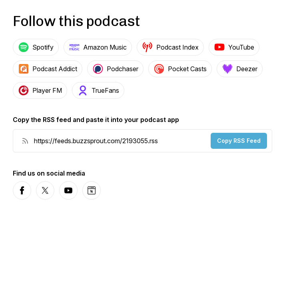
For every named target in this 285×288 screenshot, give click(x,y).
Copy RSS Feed (239, 140)
